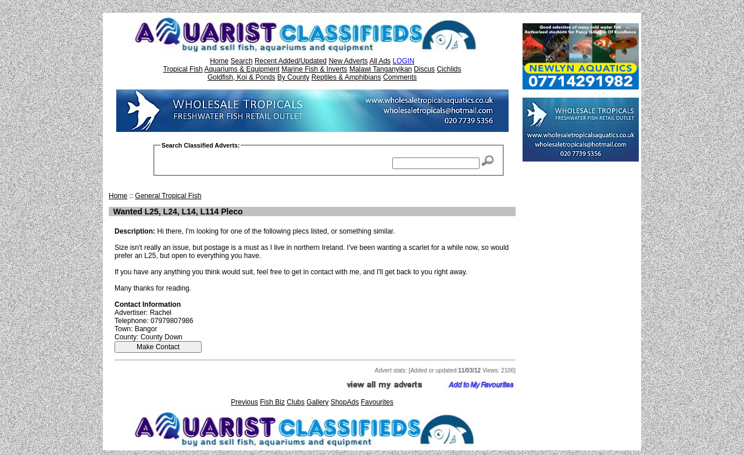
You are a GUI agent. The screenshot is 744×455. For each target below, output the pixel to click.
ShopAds (345, 402)
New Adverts (347, 61)
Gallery (317, 402)
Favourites (377, 402)
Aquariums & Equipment (241, 69)
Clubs (296, 402)
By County (293, 77)
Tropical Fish (183, 69)
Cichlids (449, 69)
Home (219, 61)
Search (242, 61)
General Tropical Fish (168, 196)
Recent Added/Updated (291, 61)
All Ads (380, 61)
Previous (244, 402)
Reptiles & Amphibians (346, 77)
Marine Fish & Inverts (314, 69)
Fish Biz (272, 402)
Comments (400, 77)
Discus (424, 69)
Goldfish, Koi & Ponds (242, 77)
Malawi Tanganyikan (380, 69)
